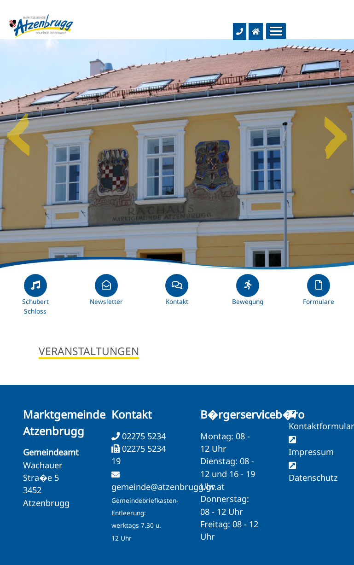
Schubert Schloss (35, 298)
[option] (177, 154)
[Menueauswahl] (276, 31)
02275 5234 (143, 436)
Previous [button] (18, 131)
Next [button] (335, 131)
